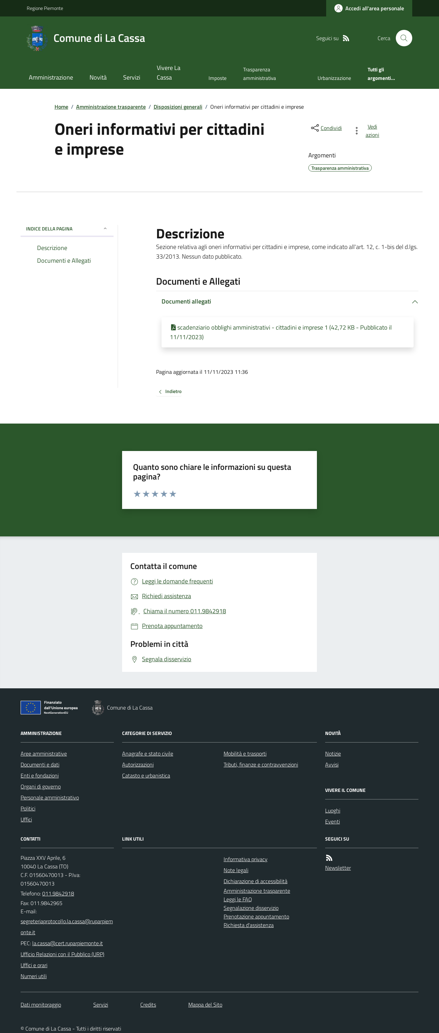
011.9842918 (58, 893)
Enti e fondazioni (40, 775)
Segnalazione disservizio (251, 908)
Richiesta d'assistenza (249, 925)
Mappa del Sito (205, 1004)
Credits (148, 1004)
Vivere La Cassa (168, 72)
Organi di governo (41, 786)
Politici (28, 808)
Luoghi (332, 810)
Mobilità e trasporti (245, 753)
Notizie (333, 753)
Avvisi (332, 764)
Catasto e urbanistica (146, 775)
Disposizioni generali (178, 107)
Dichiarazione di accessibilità (255, 881)
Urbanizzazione (334, 78)
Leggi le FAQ (238, 899)
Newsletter (338, 868)
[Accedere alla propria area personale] (369, 8)
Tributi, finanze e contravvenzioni (261, 764)
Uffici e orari (34, 965)
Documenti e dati (40, 764)
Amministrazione (51, 77)
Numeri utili (34, 976)
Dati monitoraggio (41, 1004)
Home (61, 107)
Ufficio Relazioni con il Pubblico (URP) (62, 954)
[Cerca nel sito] (401, 38)
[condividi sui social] (325, 127)
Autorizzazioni (138, 764)
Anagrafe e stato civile (147, 753)
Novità (98, 77)
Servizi (131, 77)
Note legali (236, 870)
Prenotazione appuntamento (256, 916)
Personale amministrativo (50, 797)
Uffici (26, 819)
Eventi (332, 821)
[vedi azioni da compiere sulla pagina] (367, 130)
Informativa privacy (246, 859)
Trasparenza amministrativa (259, 74)
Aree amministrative (44, 753)
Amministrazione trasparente (111, 107)
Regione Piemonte (45, 8)
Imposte (218, 78)
